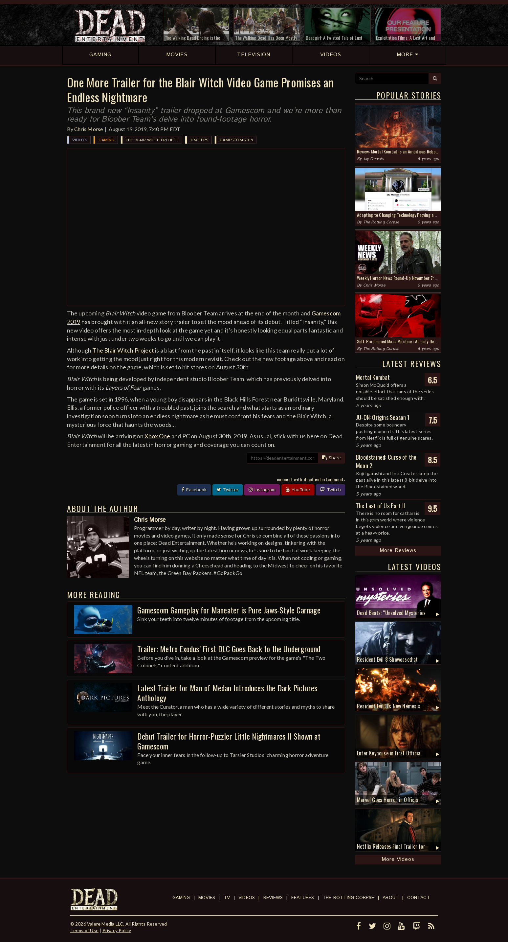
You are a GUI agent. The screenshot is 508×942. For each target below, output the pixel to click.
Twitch (330, 490)
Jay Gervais (373, 159)
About (391, 897)
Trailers (199, 140)
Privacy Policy (116, 930)
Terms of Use (84, 930)
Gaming (106, 140)
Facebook (194, 490)
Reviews (273, 897)
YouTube (298, 490)
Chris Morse (88, 129)
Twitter (227, 490)
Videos (79, 140)
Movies (206, 897)
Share (331, 458)
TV (227, 897)
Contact (418, 897)
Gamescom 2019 (236, 140)
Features (302, 897)
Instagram (262, 490)
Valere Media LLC (105, 924)
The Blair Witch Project (152, 140)
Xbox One (157, 436)
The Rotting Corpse (381, 222)
